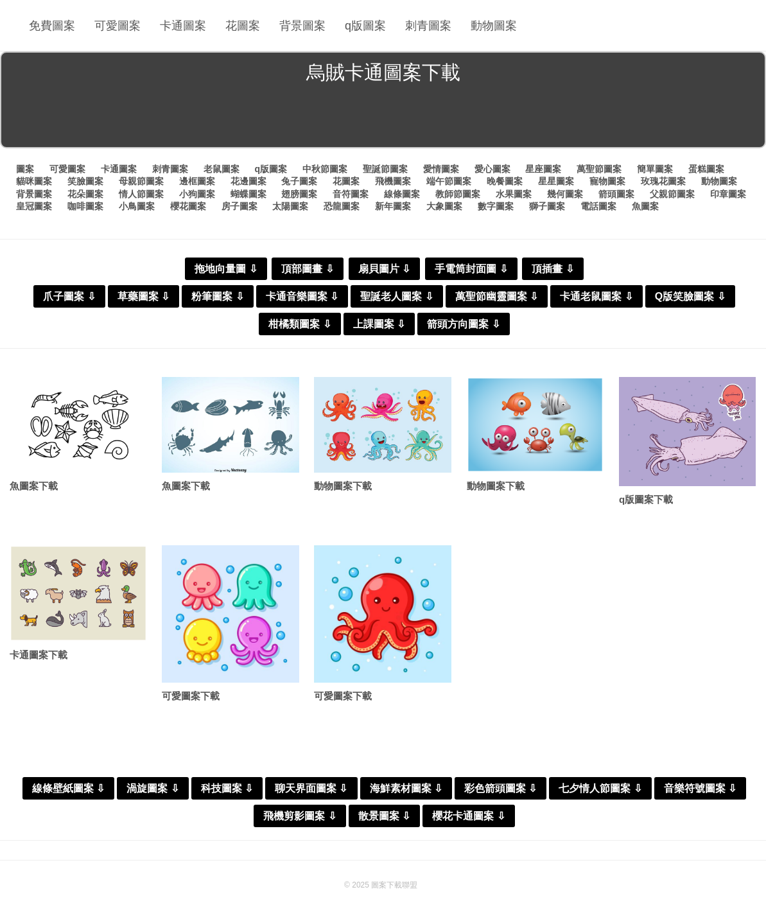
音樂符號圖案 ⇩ (700, 788)
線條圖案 (402, 194)
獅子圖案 (547, 206)
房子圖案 (239, 206)
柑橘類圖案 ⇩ (299, 324)
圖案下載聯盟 (394, 884)
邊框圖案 (197, 181)
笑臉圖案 (85, 181)
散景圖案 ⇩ (384, 815)
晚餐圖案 (505, 181)
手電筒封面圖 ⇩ (471, 268)
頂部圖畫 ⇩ (307, 268)
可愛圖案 (117, 25)
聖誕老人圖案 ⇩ (396, 296)
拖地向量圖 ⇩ (226, 268)
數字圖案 (496, 206)
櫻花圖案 (188, 206)
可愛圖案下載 (191, 695)
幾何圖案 (565, 194)
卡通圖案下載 (38, 654)
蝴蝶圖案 (248, 194)
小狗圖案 (197, 194)
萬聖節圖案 (599, 169)
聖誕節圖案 (385, 169)
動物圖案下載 (343, 485)
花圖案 (242, 25)
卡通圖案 (183, 25)
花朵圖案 (85, 194)
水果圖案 (514, 194)
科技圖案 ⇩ (227, 788)
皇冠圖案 (34, 206)
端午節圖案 (448, 181)
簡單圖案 (655, 169)
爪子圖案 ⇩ (69, 296)
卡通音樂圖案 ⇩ (302, 296)
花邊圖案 (248, 181)
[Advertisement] (383, 118)
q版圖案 (365, 25)
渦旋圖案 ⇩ (152, 788)
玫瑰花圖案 (663, 181)
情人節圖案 (141, 194)
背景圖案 (302, 25)
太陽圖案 (290, 206)
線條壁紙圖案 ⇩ (68, 788)
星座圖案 (543, 169)
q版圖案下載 (646, 499)
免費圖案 (52, 25)
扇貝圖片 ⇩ (384, 268)
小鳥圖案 (137, 206)
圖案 (25, 169)
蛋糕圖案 (706, 169)
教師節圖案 (457, 194)
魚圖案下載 (34, 485)
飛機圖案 (393, 181)
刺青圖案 (428, 25)
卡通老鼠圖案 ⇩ (596, 296)
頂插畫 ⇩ (552, 268)
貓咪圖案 (34, 181)
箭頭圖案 (616, 194)
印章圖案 (728, 194)
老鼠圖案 (221, 169)
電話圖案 (598, 206)
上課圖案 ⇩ (379, 324)
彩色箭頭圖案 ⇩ (500, 788)
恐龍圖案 (342, 206)
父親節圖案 (672, 194)
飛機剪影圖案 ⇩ (299, 815)
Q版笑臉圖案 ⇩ (690, 296)
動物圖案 (494, 25)
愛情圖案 (441, 169)
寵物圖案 (607, 181)
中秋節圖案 (324, 169)
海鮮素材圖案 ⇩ (406, 788)
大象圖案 (444, 206)
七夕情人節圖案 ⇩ (600, 788)
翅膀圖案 (299, 194)
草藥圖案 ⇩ (144, 296)
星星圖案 (556, 181)
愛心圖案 (492, 169)
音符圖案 (351, 194)
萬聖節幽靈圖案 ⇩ (496, 296)
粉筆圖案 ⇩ (217, 296)
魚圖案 (645, 206)
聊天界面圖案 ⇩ (311, 788)
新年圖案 (393, 206)
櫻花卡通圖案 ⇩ (468, 815)
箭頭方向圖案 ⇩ (463, 324)
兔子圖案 (299, 181)
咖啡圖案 (85, 206)
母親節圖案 (141, 181)
